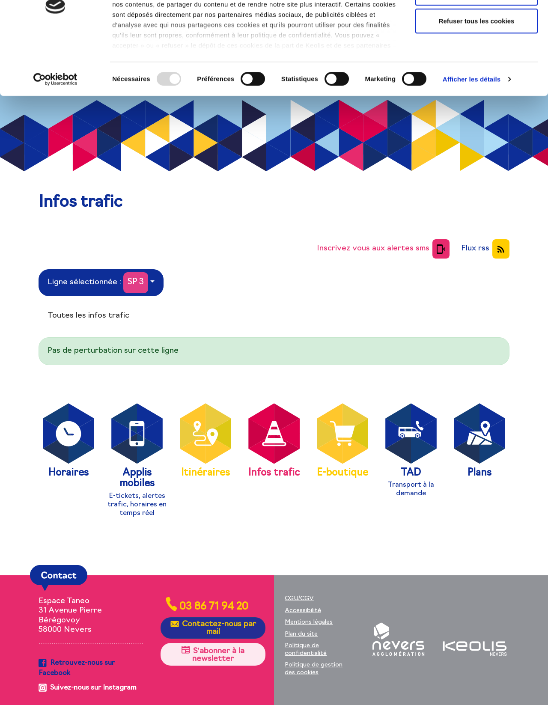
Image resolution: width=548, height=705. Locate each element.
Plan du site (301, 634)
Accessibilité (303, 610)
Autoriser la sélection (476, 50)
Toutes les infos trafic (88, 316)
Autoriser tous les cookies (476, 22)
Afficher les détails (471, 136)
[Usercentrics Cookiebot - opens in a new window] (55, 137)
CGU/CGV (299, 598)
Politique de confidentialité (306, 650)
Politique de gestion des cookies (313, 669)
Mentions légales (309, 622)
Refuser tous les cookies (477, 78)
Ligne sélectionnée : (98, 282)
